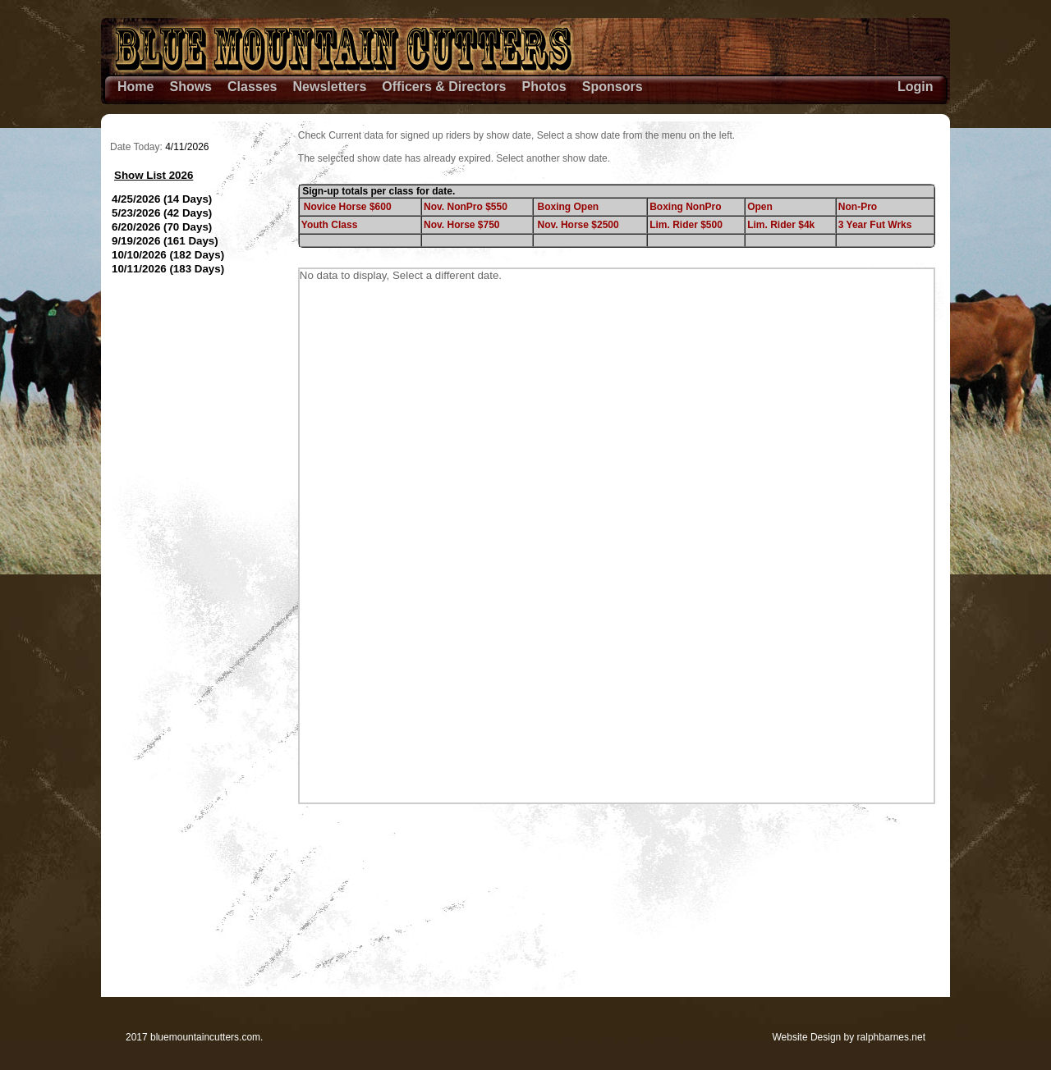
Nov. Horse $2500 (578, 225)
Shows (190, 87)
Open (760, 207)
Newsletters (330, 87)
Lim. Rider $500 (686, 225)
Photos (544, 87)
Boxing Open (568, 207)
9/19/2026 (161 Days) (165, 241)
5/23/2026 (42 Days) (162, 213)
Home (135, 87)
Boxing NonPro (685, 207)
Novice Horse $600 (348, 207)
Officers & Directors (444, 87)
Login (915, 87)
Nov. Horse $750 (462, 225)
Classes (252, 87)
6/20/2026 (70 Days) (162, 227)
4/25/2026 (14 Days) (162, 199)
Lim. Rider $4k (781, 225)
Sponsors (612, 87)
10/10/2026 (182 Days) (168, 255)
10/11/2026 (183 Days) (168, 269)
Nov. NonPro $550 (465, 207)
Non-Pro (857, 207)
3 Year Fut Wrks (875, 225)
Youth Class (329, 225)
